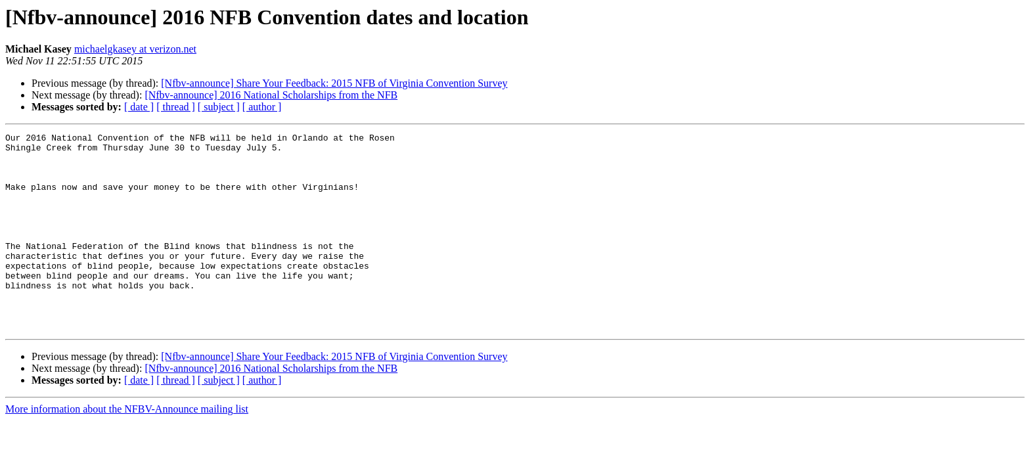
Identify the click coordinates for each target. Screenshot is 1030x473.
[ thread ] (175, 106)
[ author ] (262, 106)
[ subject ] (219, 106)
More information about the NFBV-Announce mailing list (126, 448)
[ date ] (139, 106)
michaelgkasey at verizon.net (135, 49)
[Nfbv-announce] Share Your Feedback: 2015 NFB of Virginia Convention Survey (334, 83)
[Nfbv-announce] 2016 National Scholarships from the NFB (271, 95)
